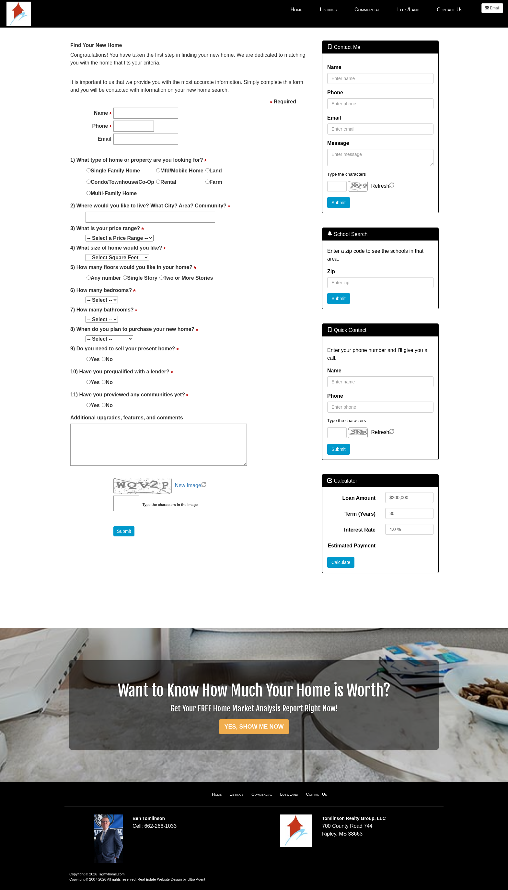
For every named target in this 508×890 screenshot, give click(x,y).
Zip (331, 271)
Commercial (261, 794)
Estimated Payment (351, 545)
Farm (216, 182)
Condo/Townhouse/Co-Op (122, 182)
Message (338, 143)
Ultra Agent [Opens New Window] (196, 879)
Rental (168, 182)
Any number (106, 278)
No (109, 359)
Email (492, 8)
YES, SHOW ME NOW (253, 726)
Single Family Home (115, 170)
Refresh (380, 186)
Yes (95, 359)
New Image (188, 485)
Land (216, 170)
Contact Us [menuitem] (449, 9)
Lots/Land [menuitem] (408, 9)
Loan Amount (359, 498)
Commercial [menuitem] (367, 9)
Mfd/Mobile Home (181, 170)
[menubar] (377, 9)
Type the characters (346, 174)
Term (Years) (359, 514)
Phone (335, 92)
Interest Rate (359, 530)
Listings (236, 794)
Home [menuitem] (297, 9)
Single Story (142, 278)
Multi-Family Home (114, 193)
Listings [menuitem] (328, 9)
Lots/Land (289, 794)
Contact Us (316, 794)
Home (217, 794)
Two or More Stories (188, 278)
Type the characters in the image (170, 505)
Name (334, 67)
